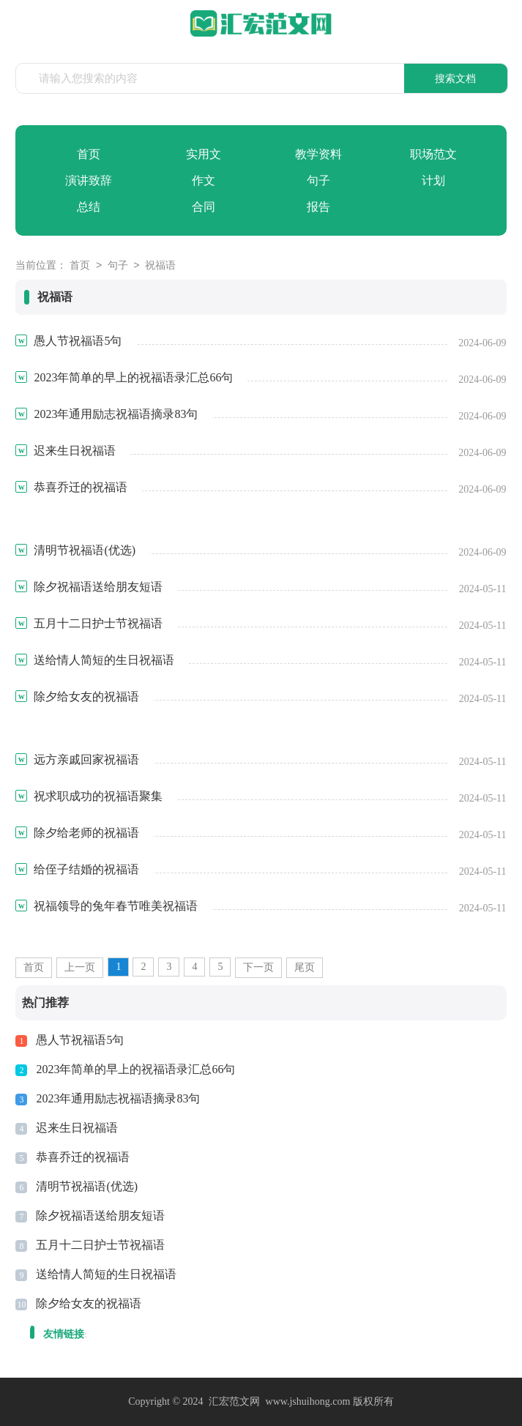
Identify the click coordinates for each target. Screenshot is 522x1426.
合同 (203, 207)
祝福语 (160, 266)
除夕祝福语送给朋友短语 (100, 1215)
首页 (88, 154)
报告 (318, 207)
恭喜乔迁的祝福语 (83, 1157)
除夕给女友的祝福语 (88, 1303)
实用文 (203, 154)
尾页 (304, 967)
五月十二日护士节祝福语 (100, 1245)
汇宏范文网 (234, 1401)
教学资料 (318, 154)
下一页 (258, 967)
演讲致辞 (88, 180)
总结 (88, 207)
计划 (433, 180)
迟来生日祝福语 (77, 1127)
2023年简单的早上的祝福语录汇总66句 (135, 1069)
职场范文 (433, 154)
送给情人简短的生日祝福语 (106, 1274)
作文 (203, 180)
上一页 (79, 967)
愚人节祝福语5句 (80, 1040)
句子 (318, 180)
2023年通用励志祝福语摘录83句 (118, 1098)
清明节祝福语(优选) (87, 1186)
